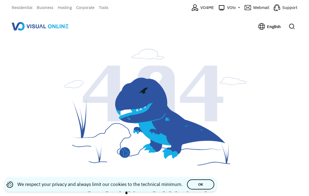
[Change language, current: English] (269, 26)
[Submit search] (292, 26)
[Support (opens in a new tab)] (285, 7)
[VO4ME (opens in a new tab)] (203, 7)
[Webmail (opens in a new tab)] (256, 7)
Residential (22, 7)
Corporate (85, 7)
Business (45, 7)
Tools (103, 7)
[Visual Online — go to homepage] (40, 26)
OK (200, 184)
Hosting (65, 7)
